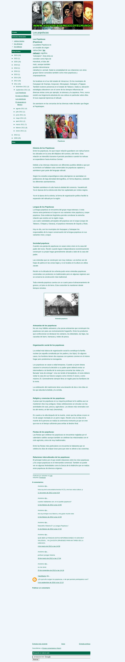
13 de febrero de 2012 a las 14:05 (50, 505)
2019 (16, 65)
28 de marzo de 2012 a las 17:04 (49, 558)
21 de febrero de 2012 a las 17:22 (50, 529)
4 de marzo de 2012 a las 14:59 (49, 546)
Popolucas (42, 477)
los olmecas (18, 44)
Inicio (63, 644)
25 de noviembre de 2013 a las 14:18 (51, 570)
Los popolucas (41, 32)
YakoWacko (42, 576)
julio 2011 (19, 112)
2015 (16, 74)
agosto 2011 (20, 108)
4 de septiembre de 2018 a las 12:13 (51, 582)
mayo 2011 (20, 118)
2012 (16, 81)
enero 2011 (20, 131)
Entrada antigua (84, 644)
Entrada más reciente (39, 644)
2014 (16, 77)
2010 (16, 135)
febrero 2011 (20, 128)
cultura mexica (19, 41)
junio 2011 (19, 115)
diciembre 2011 (21, 87)
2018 (16, 68)
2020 (16, 62)
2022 (16, 58)
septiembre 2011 (22, 90)
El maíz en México (22, 96)
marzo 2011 (20, 124)
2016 (16, 71)
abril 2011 (19, 121)
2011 (16, 84)
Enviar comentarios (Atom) (51, 648)
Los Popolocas (21, 93)
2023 (16, 55)
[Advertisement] (71, 50)
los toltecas (18, 47)
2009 (16, 138)
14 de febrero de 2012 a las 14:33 (50, 517)
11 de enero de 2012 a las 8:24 (49, 493)
